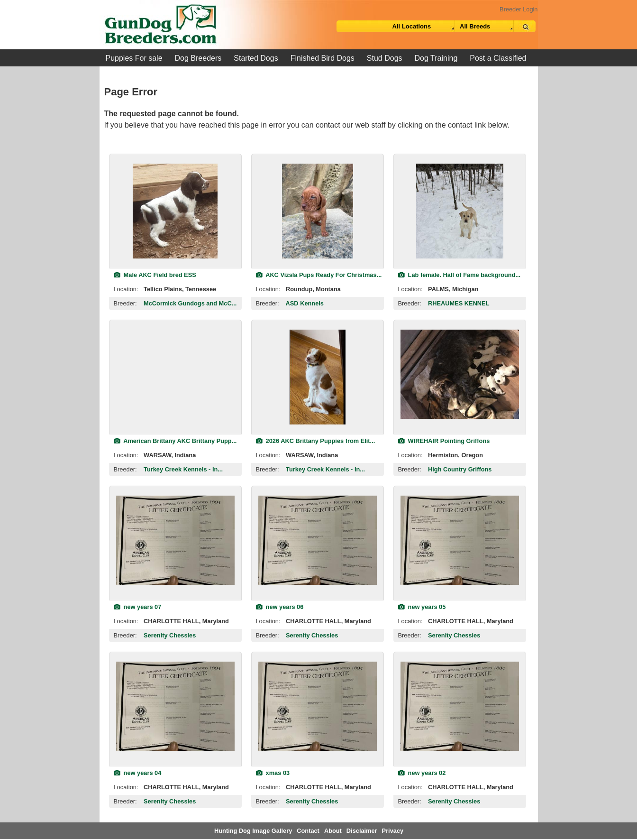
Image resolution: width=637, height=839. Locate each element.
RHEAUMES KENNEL (458, 303)
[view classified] (175, 211)
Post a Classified (498, 58)
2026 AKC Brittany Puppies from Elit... (315, 440)
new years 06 (280, 606)
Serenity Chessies (170, 635)
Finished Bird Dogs (323, 58)
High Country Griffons (459, 469)
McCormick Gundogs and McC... (190, 303)
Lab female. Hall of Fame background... (459, 274)
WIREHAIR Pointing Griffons (444, 440)
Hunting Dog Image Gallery (253, 830)
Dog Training (436, 58)
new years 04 (138, 772)
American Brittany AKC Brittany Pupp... (175, 440)
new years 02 (422, 772)
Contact (308, 830)
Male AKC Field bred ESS (155, 274)
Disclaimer (361, 830)
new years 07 (138, 606)
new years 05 (422, 606)
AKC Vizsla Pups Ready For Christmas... (319, 274)
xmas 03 (273, 772)
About (333, 830)
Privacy (393, 830)
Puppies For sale (134, 58)
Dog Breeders (198, 58)
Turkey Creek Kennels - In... (183, 469)
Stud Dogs (384, 58)
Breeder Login (518, 9)
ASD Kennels (305, 303)
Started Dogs (256, 58)
